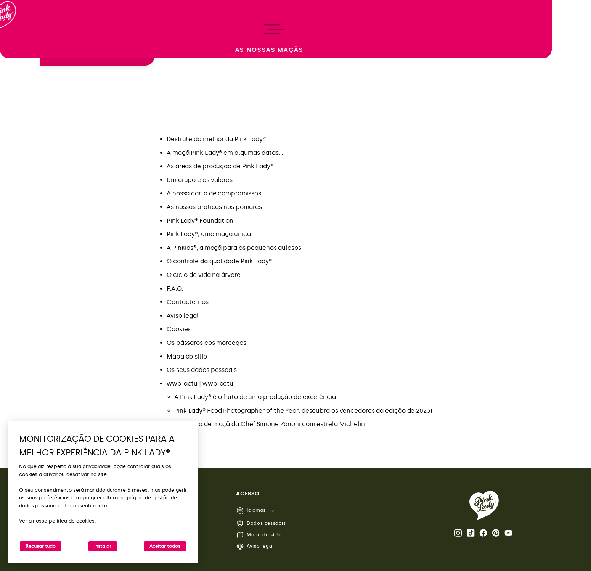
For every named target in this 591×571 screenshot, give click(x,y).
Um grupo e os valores (200, 179)
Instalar (102, 546)
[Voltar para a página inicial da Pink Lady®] (484, 505)
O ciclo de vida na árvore (204, 274)
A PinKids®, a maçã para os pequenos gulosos (234, 247)
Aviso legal (183, 315)
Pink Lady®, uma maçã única (209, 234)
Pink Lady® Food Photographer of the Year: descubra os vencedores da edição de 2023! (303, 410)
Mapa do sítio (187, 356)
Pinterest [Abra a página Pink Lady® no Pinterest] (496, 533)
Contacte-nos (188, 302)
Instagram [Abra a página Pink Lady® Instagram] (458, 533)
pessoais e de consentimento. (71, 505)
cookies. (86, 521)
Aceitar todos (164, 546)
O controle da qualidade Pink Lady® (219, 261)
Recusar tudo (41, 546)
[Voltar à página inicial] (20, 38)
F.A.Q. (175, 288)
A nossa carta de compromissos (214, 193)
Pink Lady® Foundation (200, 220)
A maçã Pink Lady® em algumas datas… (225, 152)
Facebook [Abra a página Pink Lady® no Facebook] (483, 533)
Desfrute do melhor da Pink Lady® (216, 139)
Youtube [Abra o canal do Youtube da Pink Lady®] (508, 533)
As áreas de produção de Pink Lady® (220, 166)
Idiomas (251, 510)
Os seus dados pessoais (202, 369)
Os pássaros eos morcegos (206, 342)
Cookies (179, 329)
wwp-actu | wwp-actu (200, 383)
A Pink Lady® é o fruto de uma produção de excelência (255, 397)
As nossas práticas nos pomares (214, 207)
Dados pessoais (261, 523)
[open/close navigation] (20, 285)
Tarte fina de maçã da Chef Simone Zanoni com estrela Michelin (269, 424)
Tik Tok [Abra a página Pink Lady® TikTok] (470, 533)
